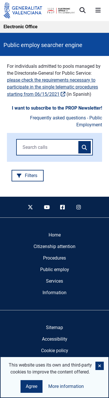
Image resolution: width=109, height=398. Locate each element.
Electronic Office (20, 26)
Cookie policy (54, 350)
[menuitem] (54, 235)
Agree (31, 386)
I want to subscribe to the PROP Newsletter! (57, 108)
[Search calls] (84, 147)
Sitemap (54, 327)
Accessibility (54, 339)
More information (66, 386)
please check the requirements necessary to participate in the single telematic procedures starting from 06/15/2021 (52, 87)
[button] (99, 366)
